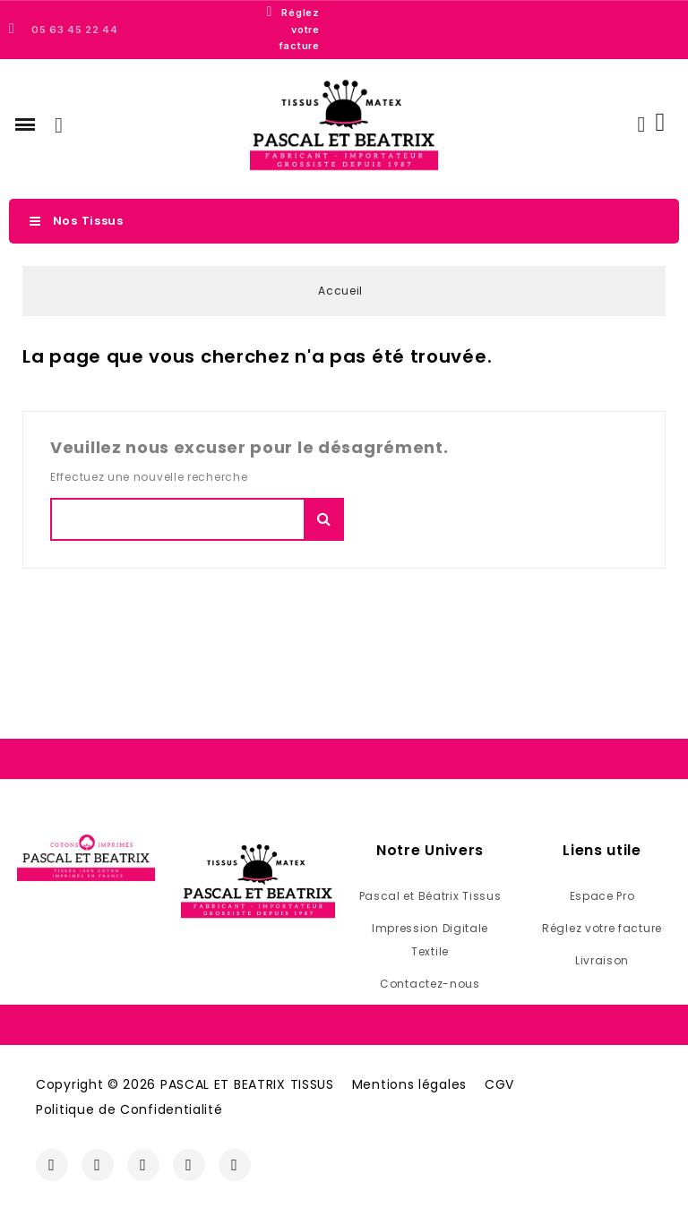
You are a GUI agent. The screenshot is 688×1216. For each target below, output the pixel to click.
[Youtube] (189, 1165)
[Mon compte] (640, 124)
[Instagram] (98, 1165)
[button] (25, 124)
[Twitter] (143, 1165)
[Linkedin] (235, 1165)
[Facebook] (52, 1165)
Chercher (324, 519)
